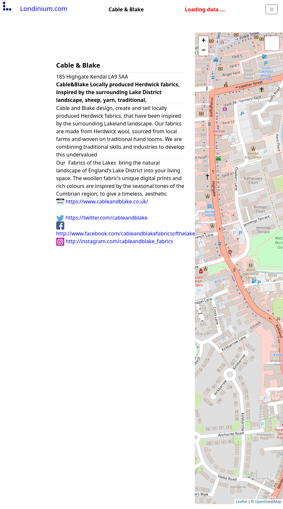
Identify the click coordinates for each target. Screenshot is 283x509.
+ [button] (204, 41)
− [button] (204, 51)
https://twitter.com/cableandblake (102, 217)
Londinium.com (34, 8)
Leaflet (241, 501)
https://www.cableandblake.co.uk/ (102, 201)
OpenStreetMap (268, 501)
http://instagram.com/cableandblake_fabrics (114, 241)
